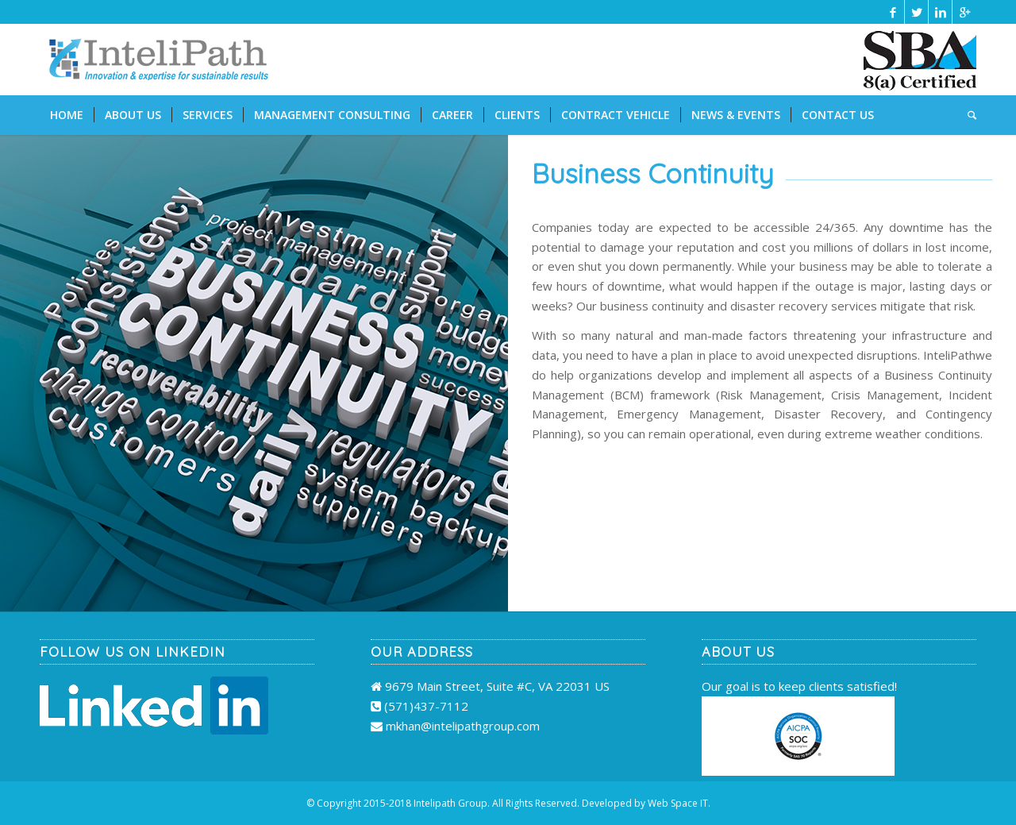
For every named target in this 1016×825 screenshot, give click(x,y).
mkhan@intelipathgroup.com (463, 726)
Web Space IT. (679, 803)
